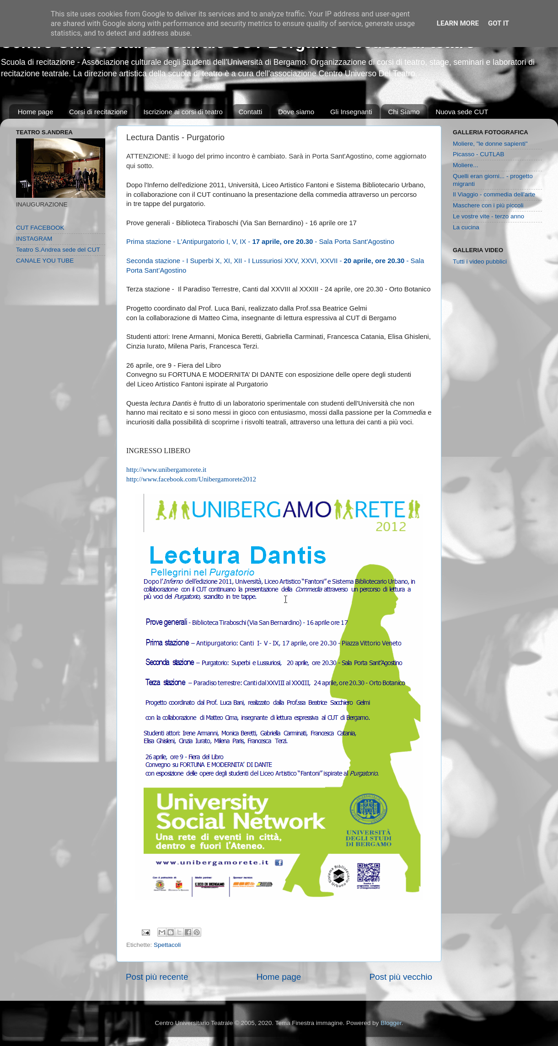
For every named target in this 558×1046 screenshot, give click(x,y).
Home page (36, 112)
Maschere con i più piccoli (488, 205)
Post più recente (157, 977)
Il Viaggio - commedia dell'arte (494, 194)
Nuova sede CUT (461, 112)
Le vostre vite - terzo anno (488, 216)
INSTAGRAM (34, 238)
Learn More (458, 23)
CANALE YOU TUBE (45, 260)
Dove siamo (296, 112)
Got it (498, 23)
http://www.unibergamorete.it (166, 469)
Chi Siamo (403, 112)
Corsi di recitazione (98, 112)
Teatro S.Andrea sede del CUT (58, 249)
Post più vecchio (400, 977)
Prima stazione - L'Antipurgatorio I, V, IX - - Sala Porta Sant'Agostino (260, 241)
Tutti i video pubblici (480, 261)
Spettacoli (167, 944)
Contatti (251, 112)
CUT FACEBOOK (40, 227)
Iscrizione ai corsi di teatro (182, 112)
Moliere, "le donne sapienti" (490, 143)
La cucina (466, 227)
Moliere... (465, 165)
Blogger (391, 1023)
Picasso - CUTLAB (478, 154)
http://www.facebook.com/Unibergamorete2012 (191, 479)
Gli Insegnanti (351, 112)
